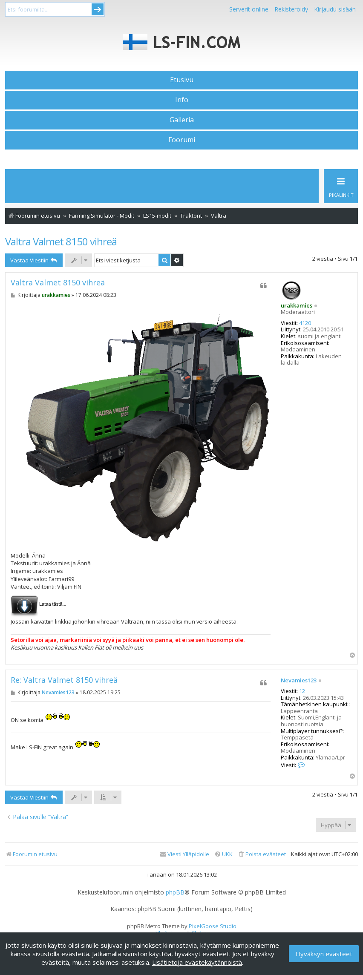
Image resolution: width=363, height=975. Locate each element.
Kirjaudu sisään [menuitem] (335, 9)
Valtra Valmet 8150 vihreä (61, 241)
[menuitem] (262, 854)
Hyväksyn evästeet (323, 953)
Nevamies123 (299, 680)
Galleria (182, 119)
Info (181, 99)
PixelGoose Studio (212, 926)
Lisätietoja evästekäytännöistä (197, 962)
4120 (305, 323)
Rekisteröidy (291, 9)
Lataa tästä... (52, 604)
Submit (97, 9)
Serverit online (248, 9)
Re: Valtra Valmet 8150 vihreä (64, 680)
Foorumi (181, 139)
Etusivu (181, 79)
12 (302, 691)
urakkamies (296, 305)
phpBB (175, 892)
